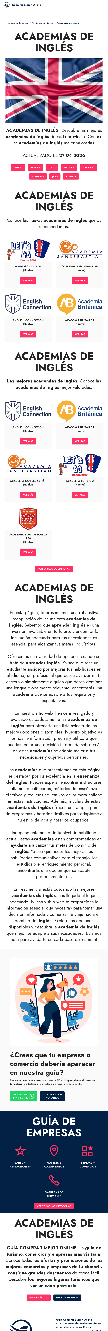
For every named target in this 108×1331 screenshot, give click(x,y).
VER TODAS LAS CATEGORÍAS (54, 1209)
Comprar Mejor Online (26, 5)
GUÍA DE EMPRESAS (68, 1301)
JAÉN (55, 177)
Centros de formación (18, 23)
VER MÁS (28, 281)
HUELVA (17, 167)
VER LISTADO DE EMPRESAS (54, 571)
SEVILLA (35, 167)
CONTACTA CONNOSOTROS (53, 1099)
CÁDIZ (52, 167)
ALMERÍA (71, 177)
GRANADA (89, 167)
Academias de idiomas (42, 23)
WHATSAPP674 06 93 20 (24, 1099)
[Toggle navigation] (102, 5)
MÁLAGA (69, 167)
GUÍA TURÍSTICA (38, 1301)
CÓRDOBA (37, 177)
